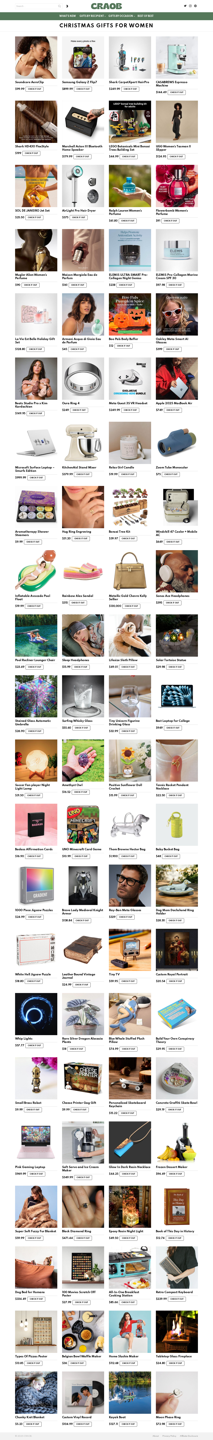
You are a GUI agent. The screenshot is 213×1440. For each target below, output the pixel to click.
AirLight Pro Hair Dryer (79, 210)
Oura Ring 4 (71, 403)
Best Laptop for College (173, 720)
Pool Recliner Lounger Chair (35, 660)
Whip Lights (23, 1038)
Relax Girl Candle (121, 467)
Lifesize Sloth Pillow (123, 660)
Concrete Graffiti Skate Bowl (176, 1102)
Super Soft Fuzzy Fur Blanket (35, 1231)
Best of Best (146, 16)
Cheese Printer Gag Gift (79, 1102)
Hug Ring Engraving (76, 531)
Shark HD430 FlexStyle (32, 146)
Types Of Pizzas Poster (31, 1356)
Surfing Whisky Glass (77, 720)
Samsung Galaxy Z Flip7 (79, 82)
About (156, 1436)
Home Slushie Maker (124, 1356)
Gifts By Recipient (92, 17)
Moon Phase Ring (168, 1417)
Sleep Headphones (75, 660)
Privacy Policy (169, 1436)
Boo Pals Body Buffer (123, 339)
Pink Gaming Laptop (30, 1167)
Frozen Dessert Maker (171, 1167)
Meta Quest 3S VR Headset (128, 403)
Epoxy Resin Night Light (126, 1231)
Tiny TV (114, 974)
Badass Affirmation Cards (34, 849)
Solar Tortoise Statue (171, 660)
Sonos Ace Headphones (173, 596)
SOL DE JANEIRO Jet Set (32, 210)
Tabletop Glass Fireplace (174, 1356)
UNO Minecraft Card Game (81, 849)
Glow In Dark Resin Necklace (129, 1167)
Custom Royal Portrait (172, 974)
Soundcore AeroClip (29, 82)
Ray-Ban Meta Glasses (125, 910)
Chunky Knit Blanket (29, 1417)
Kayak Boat (117, 1417)
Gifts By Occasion (120, 17)
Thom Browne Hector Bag (127, 849)
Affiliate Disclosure (189, 1436)
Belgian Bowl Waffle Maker (81, 1356)
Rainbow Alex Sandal (77, 596)
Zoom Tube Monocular (172, 467)
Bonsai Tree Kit (119, 531)
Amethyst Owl (72, 785)
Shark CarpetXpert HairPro (129, 82)
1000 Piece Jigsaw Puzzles (34, 910)
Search (59, 6)
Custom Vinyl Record (77, 1417)
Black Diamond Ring (76, 1231)
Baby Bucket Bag (168, 849)
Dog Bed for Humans (30, 1292)
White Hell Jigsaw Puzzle (33, 974)
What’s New (67, 16)
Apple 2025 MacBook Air (174, 403)
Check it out (34, 89)
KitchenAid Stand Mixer (79, 467)
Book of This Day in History (175, 1231)
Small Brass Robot (28, 1102)
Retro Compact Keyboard (174, 1292)
